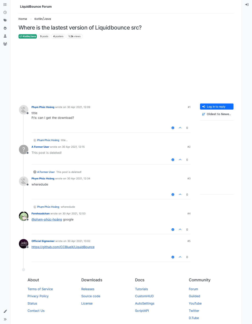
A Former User (40, 146)
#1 (189, 107)
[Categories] (5, 5)
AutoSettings (144, 303)
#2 (189, 146)
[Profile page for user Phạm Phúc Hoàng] (23, 109)
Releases (87, 289)
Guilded (194, 296)
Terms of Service (40, 289)
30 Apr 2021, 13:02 (78, 241)
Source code (90, 296)
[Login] (246, 5)
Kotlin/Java (27, 36)
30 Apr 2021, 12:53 (73, 213)
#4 (189, 213)
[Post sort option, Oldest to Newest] (216, 114)
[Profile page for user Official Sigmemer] (23, 243)
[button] (5, 311)
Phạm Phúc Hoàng (43, 107)
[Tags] (5, 20)
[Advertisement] (126, 71)
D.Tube (194, 318)
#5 (189, 241)
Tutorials (141, 289)
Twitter (194, 311)
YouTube (195, 303)
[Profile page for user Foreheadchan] (23, 216)
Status (32, 303)
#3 (189, 178)
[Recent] (5, 12)
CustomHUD (144, 296)
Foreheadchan (41, 213)
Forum (193, 289)
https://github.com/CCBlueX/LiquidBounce (63, 247)
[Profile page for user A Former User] (23, 149)
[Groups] (5, 44)
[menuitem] (246, 5)
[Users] (5, 36)
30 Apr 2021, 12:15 (73, 146)
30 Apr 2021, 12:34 (78, 178)
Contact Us (36, 311)
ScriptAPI (142, 311)
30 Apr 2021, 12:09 (78, 107)
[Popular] (5, 28)
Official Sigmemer (43, 241)
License (87, 303)
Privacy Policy (38, 296)
